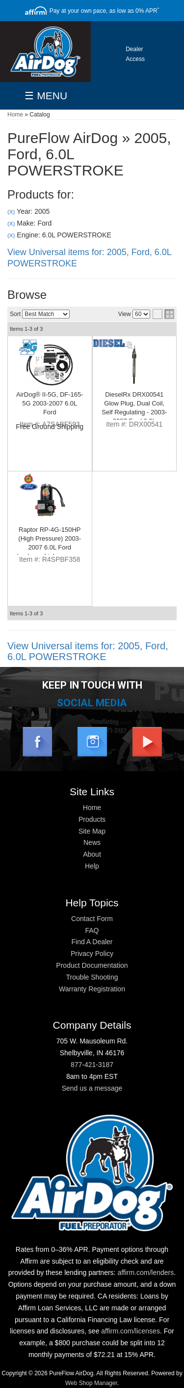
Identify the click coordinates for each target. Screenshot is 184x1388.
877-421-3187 (92, 1065)
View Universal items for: (87, 651)
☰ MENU (46, 95)
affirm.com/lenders (145, 1272)
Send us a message (92, 1088)
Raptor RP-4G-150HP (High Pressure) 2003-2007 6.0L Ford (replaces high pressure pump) (49, 547)
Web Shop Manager (91, 1383)
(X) (11, 211)
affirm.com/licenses (130, 1331)
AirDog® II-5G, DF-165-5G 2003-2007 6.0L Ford (49, 403)
